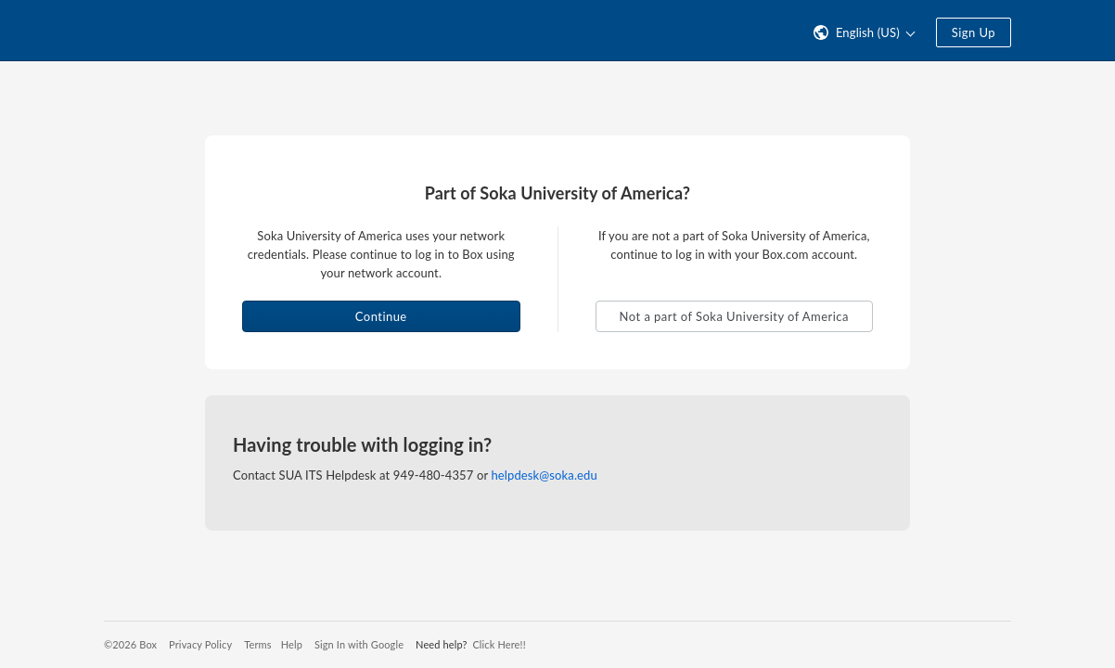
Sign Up (973, 32)
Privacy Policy (200, 644)
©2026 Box (130, 644)
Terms (257, 644)
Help (291, 644)
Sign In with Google (359, 644)
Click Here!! (498, 644)
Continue (381, 316)
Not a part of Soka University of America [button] (734, 316)
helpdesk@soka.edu (543, 475)
